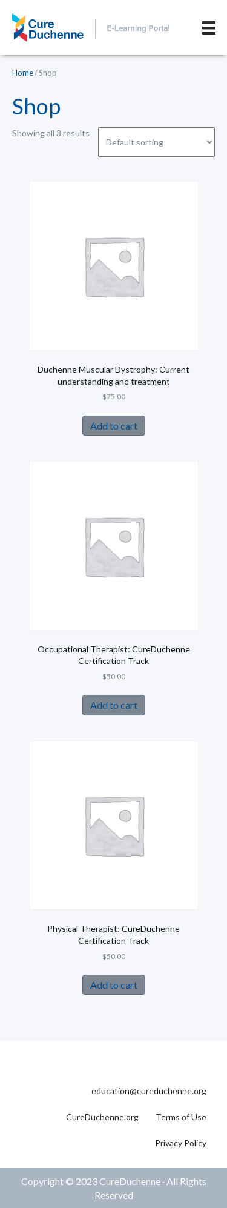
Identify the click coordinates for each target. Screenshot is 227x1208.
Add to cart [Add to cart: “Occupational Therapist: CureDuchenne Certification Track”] (113, 705)
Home (22, 73)
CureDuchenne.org (102, 1117)
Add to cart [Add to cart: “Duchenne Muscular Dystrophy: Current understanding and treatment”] (113, 425)
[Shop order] (156, 142)
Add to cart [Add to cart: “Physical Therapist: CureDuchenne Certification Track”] (113, 985)
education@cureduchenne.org (148, 1091)
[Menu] (209, 27)
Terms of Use (181, 1117)
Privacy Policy (180, 1143)
